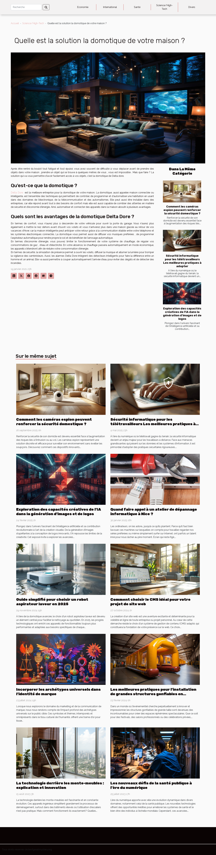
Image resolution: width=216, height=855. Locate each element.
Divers (191, 7)
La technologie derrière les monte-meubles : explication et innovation (60, 785)
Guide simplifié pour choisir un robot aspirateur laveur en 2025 (52, 601)
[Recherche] (26, 7)
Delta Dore (17, 192)
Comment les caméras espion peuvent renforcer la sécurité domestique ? (182, 210)
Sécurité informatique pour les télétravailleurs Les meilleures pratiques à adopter (182, 261)
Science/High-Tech (164, 7)
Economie (82, 7)
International (110, 7)
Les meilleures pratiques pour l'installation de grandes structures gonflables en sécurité (153, 694)
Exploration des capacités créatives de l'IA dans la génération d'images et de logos (182, 314)
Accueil (15, 23)
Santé (137, 7)
